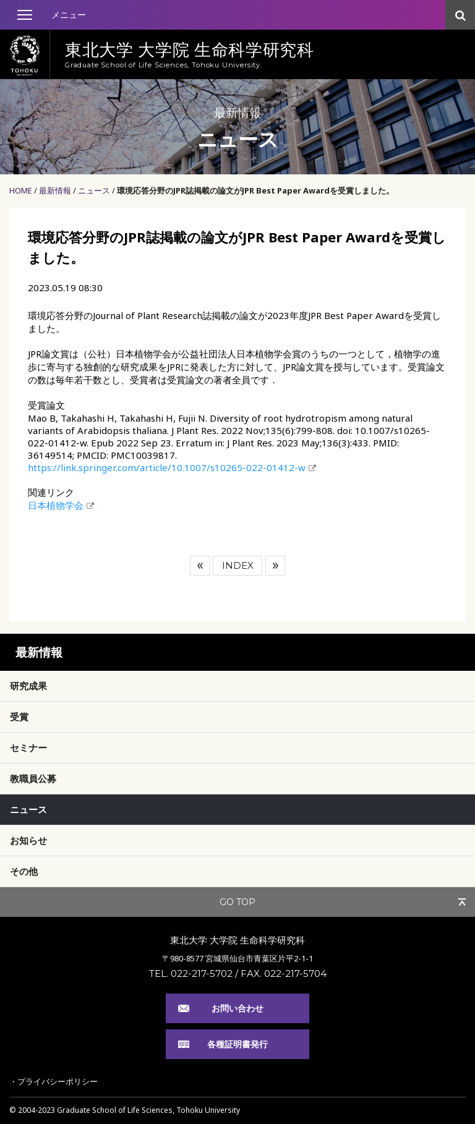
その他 (24, 871)
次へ (275, 566)
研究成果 (28, 685)
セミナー (28, 747)
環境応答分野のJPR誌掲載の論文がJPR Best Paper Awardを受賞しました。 (255, 190)
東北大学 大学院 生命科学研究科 (237, 940)
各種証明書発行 (237, 1044)
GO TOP (237, 902)
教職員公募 (33, 778)
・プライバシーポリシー (53, 1081)
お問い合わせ (237, 1008)
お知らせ (28, 840)
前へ (200, 566)
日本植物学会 (55, 505)
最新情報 (55, 190)
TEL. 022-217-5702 (191, 973)
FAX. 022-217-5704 (284, 973)
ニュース (94, 190)
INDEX (238, 565)
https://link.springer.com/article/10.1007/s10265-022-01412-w (167, 467)
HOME (20, 190)
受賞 (19, 716)
